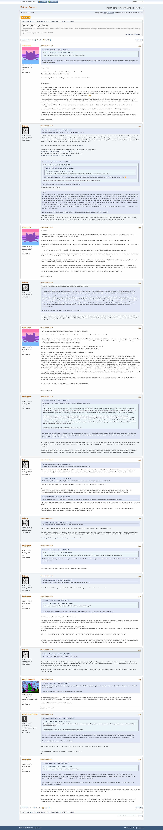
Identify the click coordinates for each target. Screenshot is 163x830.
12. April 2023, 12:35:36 (46, 460)
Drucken (139, 40)
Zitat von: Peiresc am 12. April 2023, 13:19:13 (56, 763)
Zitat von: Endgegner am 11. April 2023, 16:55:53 (58, 53)
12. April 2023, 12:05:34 (46, 327)
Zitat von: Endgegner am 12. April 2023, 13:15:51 (57, 654)
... (39, 40)
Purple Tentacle (28, 679)
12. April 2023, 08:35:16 (46, 126)
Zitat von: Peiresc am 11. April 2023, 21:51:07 (60, 171)
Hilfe (125, 827)
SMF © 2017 (28, 827)
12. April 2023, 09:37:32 (46, 227)
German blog (110, 12)
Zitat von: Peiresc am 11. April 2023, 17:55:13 (56, 49)
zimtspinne (26, 46)
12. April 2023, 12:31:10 (46, 396)
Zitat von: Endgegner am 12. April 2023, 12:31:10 (57, 522)
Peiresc (25, 126)
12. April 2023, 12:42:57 (46, 518)
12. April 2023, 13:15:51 (46, 596)
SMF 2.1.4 (21, 827)
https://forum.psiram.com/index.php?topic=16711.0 (56, 151)
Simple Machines (36, 827)
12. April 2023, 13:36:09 (46, 679)
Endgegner (26, 397)
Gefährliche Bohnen (30, 714)
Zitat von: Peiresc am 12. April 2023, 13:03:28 (56, 600)
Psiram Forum (28, 7)
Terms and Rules (132, 827)
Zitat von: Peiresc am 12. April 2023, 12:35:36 (56, 550)
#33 (80, 145)
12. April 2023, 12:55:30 (46, 545)
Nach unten (25, 40)
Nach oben (24, 807)
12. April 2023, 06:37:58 (46, 45)
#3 (77, 145)
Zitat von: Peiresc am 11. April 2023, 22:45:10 (57, 165)
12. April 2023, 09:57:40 (46, 282)
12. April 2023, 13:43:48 (46, 714)
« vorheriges (129, 34)
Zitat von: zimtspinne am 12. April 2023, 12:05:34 (57, 464)
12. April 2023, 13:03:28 (46, 576)
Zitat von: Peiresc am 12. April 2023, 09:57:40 (56, 400)
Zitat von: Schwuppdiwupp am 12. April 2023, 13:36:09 (58, 718)
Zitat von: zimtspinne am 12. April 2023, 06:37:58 (57, 130)
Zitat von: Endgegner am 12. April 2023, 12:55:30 (57, 580)
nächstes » (137, 34)
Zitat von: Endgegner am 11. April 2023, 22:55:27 (57, 162)
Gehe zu (114, 816)
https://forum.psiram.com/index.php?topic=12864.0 (56, 155)
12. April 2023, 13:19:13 (46, 649)
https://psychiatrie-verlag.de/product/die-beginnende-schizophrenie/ (61, 538)
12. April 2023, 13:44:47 (46, 759)
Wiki (105, 12)
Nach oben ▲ (140, 827)
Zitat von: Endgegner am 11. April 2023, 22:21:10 (60, 168)
